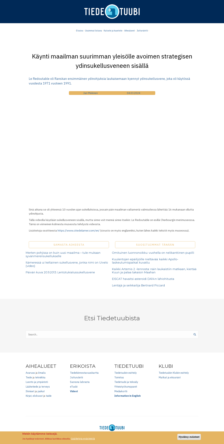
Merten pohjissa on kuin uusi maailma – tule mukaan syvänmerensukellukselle (63, 254)
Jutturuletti (142, 30)
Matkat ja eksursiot (170, 377)
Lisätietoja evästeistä (83, 438)
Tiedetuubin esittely (125, 372)
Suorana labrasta (80, 381)
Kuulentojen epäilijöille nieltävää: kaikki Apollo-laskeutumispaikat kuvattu (145, 261)
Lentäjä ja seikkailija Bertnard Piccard (138, 285)
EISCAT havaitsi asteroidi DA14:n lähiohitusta (143, 279)
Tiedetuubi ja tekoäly (126, 381)
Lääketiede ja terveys (38, 386)
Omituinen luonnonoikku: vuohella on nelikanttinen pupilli (153, 253)
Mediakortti (120, 391)
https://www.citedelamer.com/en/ (79, 230)
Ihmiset (30, 391)
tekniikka (40, 377)
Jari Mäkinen (90, 93)
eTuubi (73, 386)
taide (48, 395)
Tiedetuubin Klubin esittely (174, 372)
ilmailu (42, 372)
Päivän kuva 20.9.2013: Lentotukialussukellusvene (60, 272)
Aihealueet (129, 30)
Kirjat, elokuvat (34, 395)
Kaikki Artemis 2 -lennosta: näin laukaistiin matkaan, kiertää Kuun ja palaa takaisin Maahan (154, 270)
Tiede (29, 377)
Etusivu (79, 30)
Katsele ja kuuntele (113, 30)
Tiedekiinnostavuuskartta (84, 372)
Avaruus (30, 372)
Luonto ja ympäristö (37, 381)
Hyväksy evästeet (189, 437)
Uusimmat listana (93, 30)
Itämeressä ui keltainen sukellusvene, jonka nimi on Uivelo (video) (67, 264)
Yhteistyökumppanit (125, 386)
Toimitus (119, 377)
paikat (41, 391)
